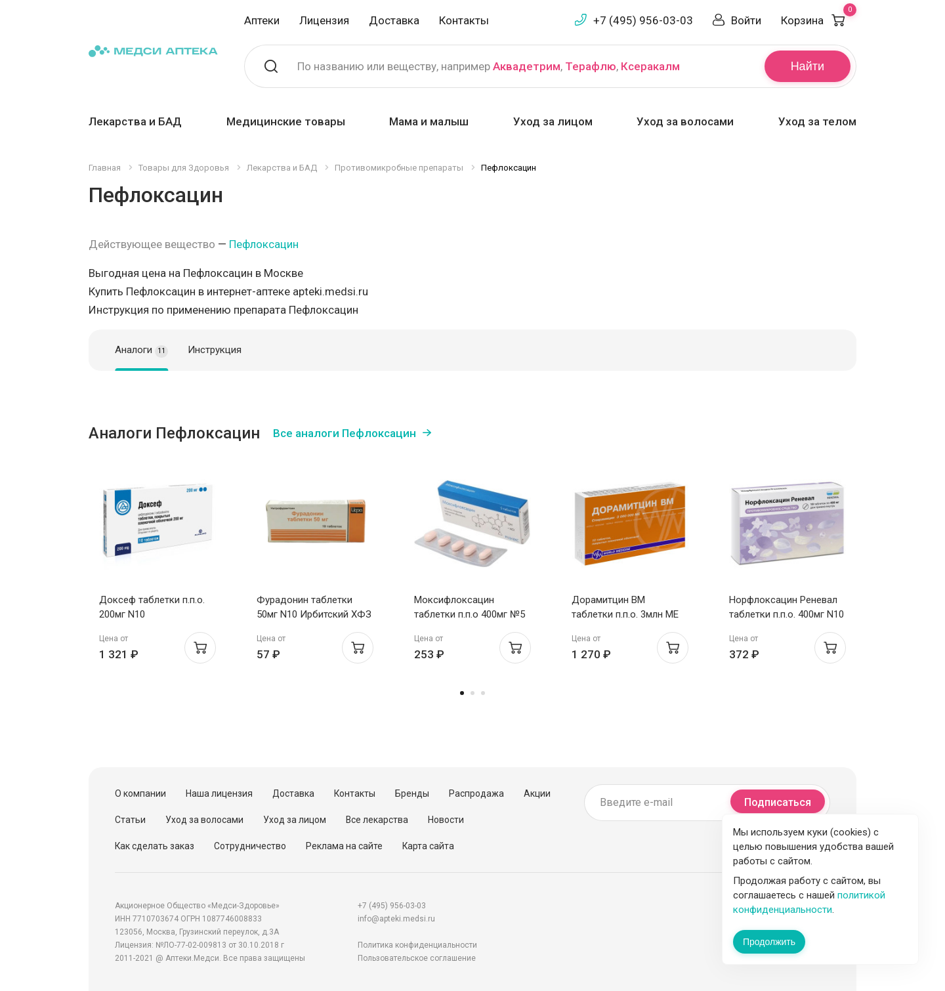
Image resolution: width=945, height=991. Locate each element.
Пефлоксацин (264, 244)
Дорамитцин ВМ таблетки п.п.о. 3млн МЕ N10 (625, 614)
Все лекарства (377, 819)
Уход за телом (817, 121)
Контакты (464, 20)
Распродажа (476, 793)
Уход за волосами (685, 121)
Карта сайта (428, 846)
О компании (140, 793)
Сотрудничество (250, 846)
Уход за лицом (553, 121)
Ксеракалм (650, 66)
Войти (746, 20)
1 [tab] (462, 693)
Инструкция (215, 350)
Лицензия (324, 20)
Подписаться (777, 802)
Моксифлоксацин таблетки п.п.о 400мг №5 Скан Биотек (469, 614)
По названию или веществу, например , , (488, 66)
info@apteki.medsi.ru (396, 918)
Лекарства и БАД (135, 121)
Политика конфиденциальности (417, 945)
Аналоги (141, 350)
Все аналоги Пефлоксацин (344, 433)
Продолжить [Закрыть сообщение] (769, 942)
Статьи (130, 819)
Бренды (412, 793)
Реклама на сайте (344, 846)
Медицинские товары (285, 121)
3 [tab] (483, 693)
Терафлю (590, 66)
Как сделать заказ (154, 846)
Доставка (394, 20)
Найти (807, 66)
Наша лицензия (219, 793)
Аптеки (262, 20)
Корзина (818, 20)
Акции (537, 793)
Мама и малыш (429, 121)
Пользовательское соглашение (417, 958)
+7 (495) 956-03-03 (643, 20)
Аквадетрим (526, 66)
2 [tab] (472, 693)
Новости (446, 819)
